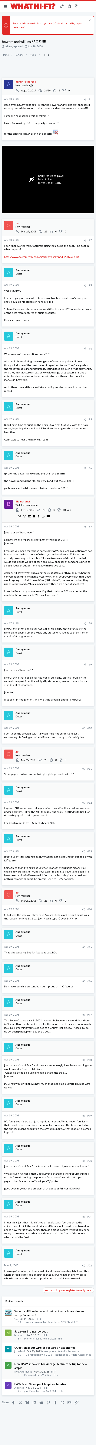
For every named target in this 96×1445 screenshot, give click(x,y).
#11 (89, 768)
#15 (89, 947)
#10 (89, 728)
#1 (90, 99)
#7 (90, 526)
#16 (89, 981)
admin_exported (14, 46)
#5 (90, 419)
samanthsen (32, 1322)
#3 (90, 285)
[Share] (85, 99)
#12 (89, 802)
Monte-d (19, 1335)
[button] (5, 6)
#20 (89, 1160)
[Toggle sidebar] (83, 6)
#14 (89, 909)
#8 (90, 623)
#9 (90, 664)
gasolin (28, 1391)
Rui (26, 1375)
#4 (90, 348)
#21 (89, 1216)
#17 (89, 1014)
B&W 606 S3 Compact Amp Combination (40, 1384)
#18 (89, 1059)
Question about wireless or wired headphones (44, 1347)
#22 (89, 1265)
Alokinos (19, 1387)
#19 (89, 1115)
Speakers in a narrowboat (31, 1331)
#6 (90, 467)
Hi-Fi (38, 1318)
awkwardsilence (23, 1371)
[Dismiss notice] (89, 21)
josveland (19, 1351)
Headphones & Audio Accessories (62, 1351)
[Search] (91, 6)
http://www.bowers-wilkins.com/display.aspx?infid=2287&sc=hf (41, 256)
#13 (89, 851)
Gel (16, 1318)
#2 (90, 240)
